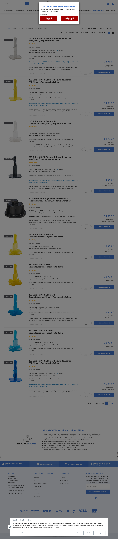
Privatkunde (48, 18)
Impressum (16, 533)
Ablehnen (79, 533)
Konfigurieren (89, 533)
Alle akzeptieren (99, 533)
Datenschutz (24, 533)
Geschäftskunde (69, 18)
